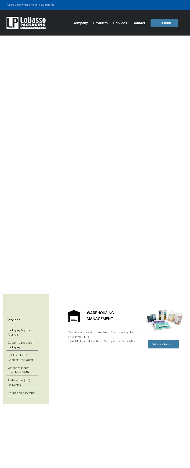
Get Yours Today (164, 344)
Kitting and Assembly (21, 393)
